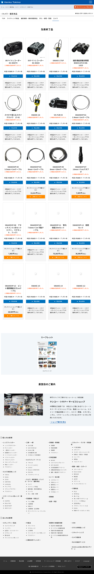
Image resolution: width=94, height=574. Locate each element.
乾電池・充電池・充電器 (81, 454)
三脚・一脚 (29, 442)
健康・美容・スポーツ (79, 466)
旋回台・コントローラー (12, 530)
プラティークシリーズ (81, 506)
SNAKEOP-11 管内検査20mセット (58, 226)
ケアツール (77, 481)
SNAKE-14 (58, 285)
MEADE (53, 460)
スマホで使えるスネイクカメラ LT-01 (13, 116)
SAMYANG (8, 482)
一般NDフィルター (10, 450)
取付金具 (7, 535)
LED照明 (30, 530)
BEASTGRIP (8, 506)
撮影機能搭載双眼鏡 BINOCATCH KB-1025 (81, 63)
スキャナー (77, 450)
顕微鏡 (51, 497)
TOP (3, 18)
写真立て (30, 506)
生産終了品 (30, 7)
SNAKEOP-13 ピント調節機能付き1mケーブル (13, 288)
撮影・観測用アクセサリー (58, 472)
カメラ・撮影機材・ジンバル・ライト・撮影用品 (34, 480)
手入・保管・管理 (45, 18)
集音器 (76, 476)
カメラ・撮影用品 (10, 7)
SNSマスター (8, 508)
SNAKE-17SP (58, 60)
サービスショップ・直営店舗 (52, 561)
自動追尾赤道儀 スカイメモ (58, 470)
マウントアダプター (10, 489)
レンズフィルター (9, 442)
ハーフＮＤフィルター (11, 455)
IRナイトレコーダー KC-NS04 (36, 61)
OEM (73, 523)
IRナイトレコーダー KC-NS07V (13, 61)
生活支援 (77, 503)
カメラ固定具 (76, 537)
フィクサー (8, 528)
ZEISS (6, 479)
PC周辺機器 (77, 447)
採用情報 (38, 561)
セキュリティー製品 (9, 523)
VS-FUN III (58, 115)
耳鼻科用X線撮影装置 (57, 530)
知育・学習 (53, 501)
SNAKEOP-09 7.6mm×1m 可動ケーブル (36, 227)
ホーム (2, 7)
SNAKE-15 (35, 285)
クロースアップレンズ (11, 462)
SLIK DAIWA (32, 448)
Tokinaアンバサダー (84, 567)
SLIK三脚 (30, 445)
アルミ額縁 (31, 501)
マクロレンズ (31, 528)
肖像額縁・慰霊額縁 (33, 508)
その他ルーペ (54, 492)
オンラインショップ (83, 7)
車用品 (76, 459)
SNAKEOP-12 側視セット (81, 226)
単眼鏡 (53, 450)
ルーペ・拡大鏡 (54, 477)
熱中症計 (76, 474)
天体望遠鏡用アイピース (58, 467)
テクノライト (31, 525)
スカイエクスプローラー (58, 462)
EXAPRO (7, 501)
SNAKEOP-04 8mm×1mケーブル (36, 168)
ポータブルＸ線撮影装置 (58, 528)
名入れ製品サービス (78, 542)
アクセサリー (8, 467)
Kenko (7, 477)
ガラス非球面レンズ (78, 528)
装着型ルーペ (54, 489)
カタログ (77, 561)
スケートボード (78, 469)
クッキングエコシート (80, 484)
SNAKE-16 (35, 115)
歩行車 (76, 494)
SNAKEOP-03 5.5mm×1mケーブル (13, 168)
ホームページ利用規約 (48, 566)
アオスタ (30, 462)
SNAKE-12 (80, 285)
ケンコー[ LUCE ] (33, 465)
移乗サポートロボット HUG (82, 510)
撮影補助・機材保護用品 (29, 18)
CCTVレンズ (8, 533)
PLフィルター (9, 448)
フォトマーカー (78, 461)
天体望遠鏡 (53, 457)
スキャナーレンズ (78, 532)
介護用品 (75, 488)
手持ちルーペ (54, 482)
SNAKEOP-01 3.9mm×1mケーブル (80, 116)
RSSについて (61, 566)
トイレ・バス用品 (79, 501)
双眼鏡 (53, 445)
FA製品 (28, 523)
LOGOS (30, 467)
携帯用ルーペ (54, 484)
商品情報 (14, 76)
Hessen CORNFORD (33, 470)
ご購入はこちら (37, 197)
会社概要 (29, 561)
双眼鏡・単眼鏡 (54, 442)
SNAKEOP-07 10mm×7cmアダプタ (81, 169)
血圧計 (76, 479)
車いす (76, 496)
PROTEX (30, 472)
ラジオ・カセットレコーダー (82, 452)
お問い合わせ (68, 561)
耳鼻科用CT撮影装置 (57, 533)
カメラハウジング (10, 525)
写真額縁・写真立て (32, 498)
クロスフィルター (10, 460)
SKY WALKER (55, 465)
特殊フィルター (9, 464)
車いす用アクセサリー (81, 498)
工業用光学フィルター (33, 540)
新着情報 (13, 561)
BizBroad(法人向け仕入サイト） (81, 548)
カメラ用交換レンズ (9, 472)
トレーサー (77, 457)
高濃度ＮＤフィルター (11, 452)
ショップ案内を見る (58, 422)
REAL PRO (8, 503)
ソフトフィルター (10, 457)
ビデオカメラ (23, 7)
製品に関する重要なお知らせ (84, 13)
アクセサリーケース (33, 474)
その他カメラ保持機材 (34, 455)
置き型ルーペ (54, 487)
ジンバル (30, 491)
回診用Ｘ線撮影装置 (56, 525)
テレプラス (8, 486)
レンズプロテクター (10, 445)
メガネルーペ (54, 480)
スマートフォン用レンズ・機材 (12, 497)
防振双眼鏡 (54, 448)
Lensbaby (8, 484)
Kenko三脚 (31, 450)
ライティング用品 (13, 18)
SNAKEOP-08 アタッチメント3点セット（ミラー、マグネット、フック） (13, 229)
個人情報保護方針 (34, 566)
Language (87, 561)
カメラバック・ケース (33, 460)
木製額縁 (30, 504)
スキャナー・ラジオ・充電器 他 (81, 443)
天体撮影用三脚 (32, 452)
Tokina (7, 474)
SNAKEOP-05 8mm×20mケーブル (58, 168)
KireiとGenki (77, 472)
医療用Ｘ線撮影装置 (55, 523)
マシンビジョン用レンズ (12, 537)
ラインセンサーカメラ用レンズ (36, 533)
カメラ (17, 7)
